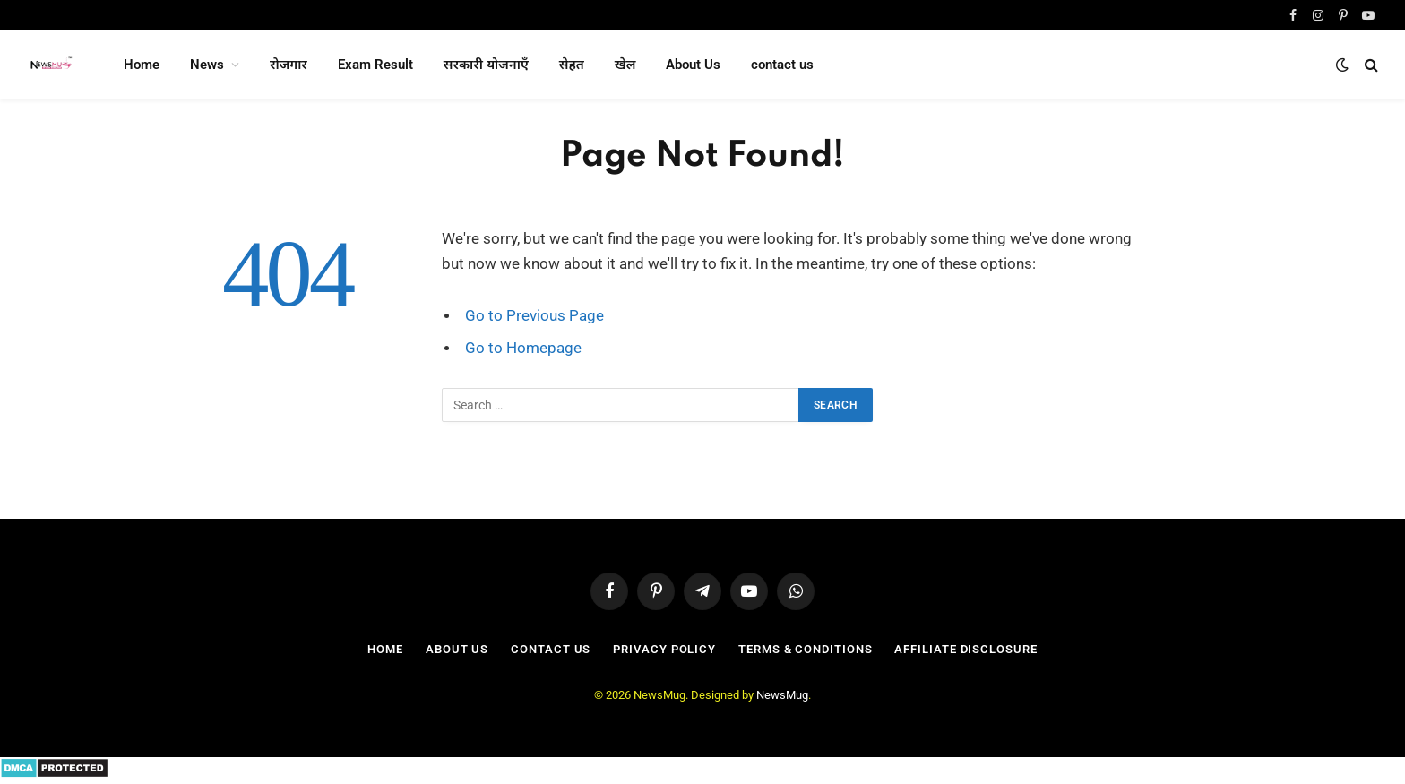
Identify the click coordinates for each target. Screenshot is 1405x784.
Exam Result (375, 64)
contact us (782, 64)
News (207, 64)
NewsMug (782, 695)
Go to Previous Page (534, 315)
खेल (625, 64)
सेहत (571, 64)
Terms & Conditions (805, 649)
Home (141, 64)
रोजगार (288, 64)
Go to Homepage (523, 348)
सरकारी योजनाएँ (486, 64)
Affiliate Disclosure (965, 649)
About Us (693, 64)
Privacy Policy (664, 649)
